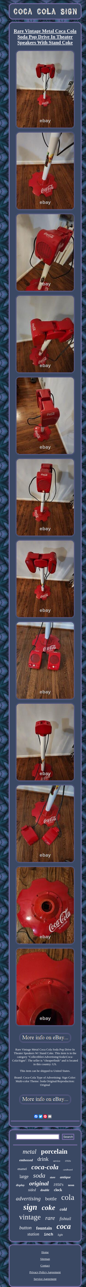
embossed (26, 1160)
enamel (22, 1169)
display (20, 1185)
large (24, 1176)
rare (50, 1218)
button (25, 1227)
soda (39, 1175)
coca (64, 1226)
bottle (51, 1198)
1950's (58, 1184)
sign (30, 1207)
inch (48, 1234)
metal (29, 1151)
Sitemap (45, 1259)
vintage (30, 1217)
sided (32, 1190)
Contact (45, 1265)
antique (65, 1177)
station (33, 1234)
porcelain (54, 1151)
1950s (68, 1160)
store (52, 1177)
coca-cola (44, 1167)
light (60, 1234)
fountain (44, 1228)
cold (63, 1209)
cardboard (67, 1169)
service (56, 1160)
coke (48, 1208)
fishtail (65, 1218)
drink (43, 1159)
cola (67, 1197)
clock (58, 1190)
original (39, 1183)
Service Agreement (45, 1279)
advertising (28, 1198)
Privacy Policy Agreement (45, 1272)
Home (45, 1252)
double (44, 1190)
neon (71, 1185)
